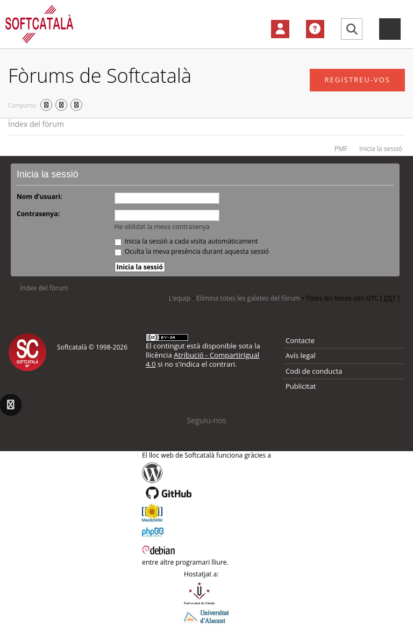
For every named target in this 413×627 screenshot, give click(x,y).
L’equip (179, 298)
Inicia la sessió (380, 148)
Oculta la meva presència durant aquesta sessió (192, 251)
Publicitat (301, 386)
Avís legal (301, 355)
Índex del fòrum (36, 124)
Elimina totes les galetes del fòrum (248, 298)
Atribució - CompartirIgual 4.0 (202, 359)
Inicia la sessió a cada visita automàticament (186, 241)
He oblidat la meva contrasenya (162, 226)
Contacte (300, 340)
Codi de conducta (314, 371)
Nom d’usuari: (39, 196)
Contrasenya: (38, 213)
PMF (340, 148)
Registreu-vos (357, 79)
